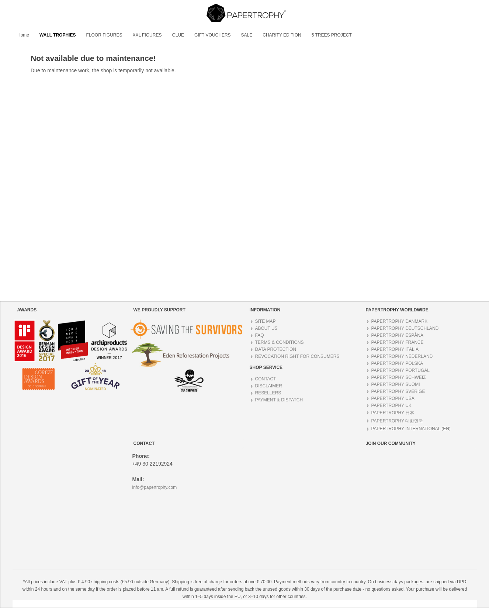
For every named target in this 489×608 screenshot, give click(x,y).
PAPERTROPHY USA (393, 398)
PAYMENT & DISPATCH (279, 400)
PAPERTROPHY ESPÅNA (397, 335)
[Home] (23, 35)
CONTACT (265, 378)
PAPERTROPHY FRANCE (397, 342)
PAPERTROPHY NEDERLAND (402, 356)
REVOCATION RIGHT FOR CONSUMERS (297, 356)
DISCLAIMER (268, 385)
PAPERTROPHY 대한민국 (397, 421)
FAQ (259, 335)
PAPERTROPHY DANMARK (399, 321)
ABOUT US (266, 328)
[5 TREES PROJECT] (331, 35)
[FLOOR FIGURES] (104, 35)
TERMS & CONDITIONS (279, 342)
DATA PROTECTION (275, 349)
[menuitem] (23, 35)
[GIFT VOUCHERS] (212, 35)
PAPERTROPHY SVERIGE (398, 391)
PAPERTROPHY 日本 (393, 412)
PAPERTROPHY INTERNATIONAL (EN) (411, 428)
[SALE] (247, 35)
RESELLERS (268, 392)
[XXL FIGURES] (147, 35)
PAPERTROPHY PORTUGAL (400, 370)
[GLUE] (178, 35)
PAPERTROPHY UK (391, 405)
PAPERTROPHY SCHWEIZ (398, 377)
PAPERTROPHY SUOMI (395, 384)
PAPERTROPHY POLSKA (397, 363)
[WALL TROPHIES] (57, 35)
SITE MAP (265, 321)
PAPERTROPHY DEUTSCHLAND (405, 328)
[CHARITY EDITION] (281, 35)
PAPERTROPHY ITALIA (395, 349)
